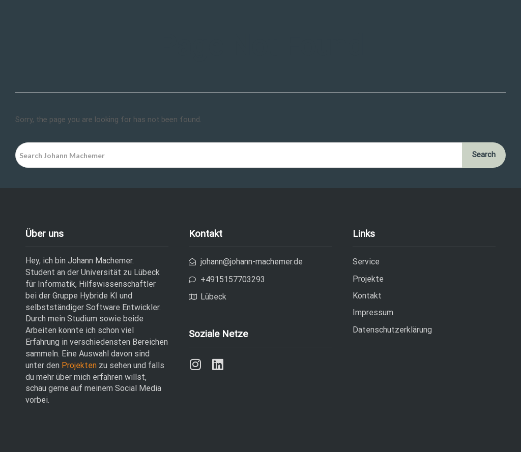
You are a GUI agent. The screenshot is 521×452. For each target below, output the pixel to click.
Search (484, 154)
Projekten (80, 365)
